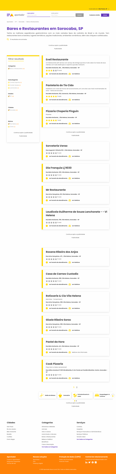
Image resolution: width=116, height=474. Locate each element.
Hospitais (80, 429)
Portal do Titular (64, 461)
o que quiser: (30, 13)
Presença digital (38, 463)
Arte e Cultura (46, 432)
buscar (79, 15)
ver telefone (76, 74)
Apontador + (37, 459)
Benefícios (45, 442)
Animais (44, 429)
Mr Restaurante (56, 190)
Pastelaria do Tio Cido (60, 85)
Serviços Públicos (82, 434)
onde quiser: (54, 13)
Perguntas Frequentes (13, 461)
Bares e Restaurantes (48, 437)
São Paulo (10, 427)
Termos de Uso (11, 463)
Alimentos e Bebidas (48, 427)
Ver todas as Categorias (50, 447)
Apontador (10, 22)
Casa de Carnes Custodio (62, 274)
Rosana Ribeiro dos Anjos (62, 252)
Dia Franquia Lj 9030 (59, 168)
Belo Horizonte (11, 432)
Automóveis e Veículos (49, 434)
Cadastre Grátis (94, 15)
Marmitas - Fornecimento (54, 299)
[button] (74, 400)
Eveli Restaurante (57, 59)
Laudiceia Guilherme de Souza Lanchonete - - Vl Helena (76, 213)
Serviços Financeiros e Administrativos (89, 432)
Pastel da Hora (55, 342)
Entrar (105, 15)
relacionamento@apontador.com (96, 459)
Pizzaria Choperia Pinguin (62, 111)
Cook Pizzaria (54, 364)
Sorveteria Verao (56, 146)
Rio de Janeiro (11, 429)
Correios (79, 427)
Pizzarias (48, 114)
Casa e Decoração (48, 444)
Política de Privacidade (66, 459)
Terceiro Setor (81, 437)
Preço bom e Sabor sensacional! (56, 367)
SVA (34, 461)
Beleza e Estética (47, 439)
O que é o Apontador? (13, 459)
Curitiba (9, 437)
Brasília (9, 434)
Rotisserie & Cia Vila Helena (63, 296)
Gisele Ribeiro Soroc (58, 320)
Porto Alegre (11, 439)
